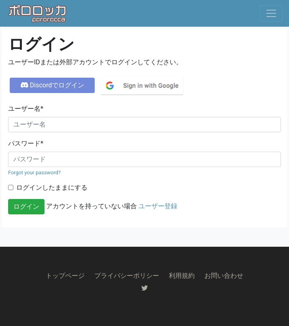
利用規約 (182, 275)
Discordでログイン (52, 85)
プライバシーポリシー (126, 275)
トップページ (65, 275)
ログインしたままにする (51, 187)
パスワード (25, 143)
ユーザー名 (25, 108)
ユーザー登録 (157, 206)
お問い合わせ (223, 275)
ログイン (26, 206)
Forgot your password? (34, 172)
